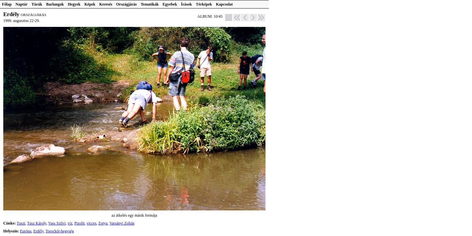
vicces (91, 223)
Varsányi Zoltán (121, 223)
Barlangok (55, 4)
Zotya (103, 223)
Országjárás (126, 4)
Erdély (38, 231)
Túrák (36, 4)
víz (70, 223)
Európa (25, 231)
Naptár (21, 4)
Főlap (6, 4)
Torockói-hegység (60, 231)
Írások (186, 4)
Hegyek (74, 4)
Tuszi (21, 223)
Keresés (105, 4)
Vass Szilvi (57, 223)
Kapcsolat (224, 4)
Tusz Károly (36, 223)
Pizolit (79, 223)
